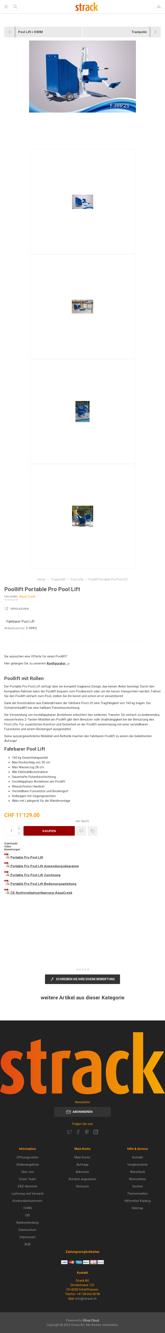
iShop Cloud (91, 1320)
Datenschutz (27, 1230)
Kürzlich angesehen (82, 1179)
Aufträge (82, 1165)
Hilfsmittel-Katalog (137, 1201)
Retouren (82, 1186)
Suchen (137, 1186)
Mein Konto (82, 1157)
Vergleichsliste (137, 1165)
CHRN (27, 1208)
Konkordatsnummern (27, 1201)
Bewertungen (12, 849)
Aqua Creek (27, 596)
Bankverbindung (27, 1222)
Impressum (27, 1237)
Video (7, 846)
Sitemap (137, 1208)
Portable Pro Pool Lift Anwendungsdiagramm (44, 866)
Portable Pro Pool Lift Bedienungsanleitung (43, 884)
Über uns (27, 1172)
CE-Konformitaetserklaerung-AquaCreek (41, 893)
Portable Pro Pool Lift (26, 857)
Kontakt (137, 1157)
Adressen (82, 1172)
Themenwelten (137, 1194)
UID (27, 1215)
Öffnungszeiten (27, 1157)
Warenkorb (137, 1172)
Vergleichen (19, 608)
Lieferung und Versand (27, 1194)
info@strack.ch (86, 1299)
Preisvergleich (92, 831)
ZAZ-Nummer (27, 1186)
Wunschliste (137, 1179)
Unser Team (27, 1179)
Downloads (11, 843)
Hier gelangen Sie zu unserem (25, 663)
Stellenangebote (27, 1165)
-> (58, 663)
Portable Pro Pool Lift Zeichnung (35, 875)
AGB (27, 1244)
